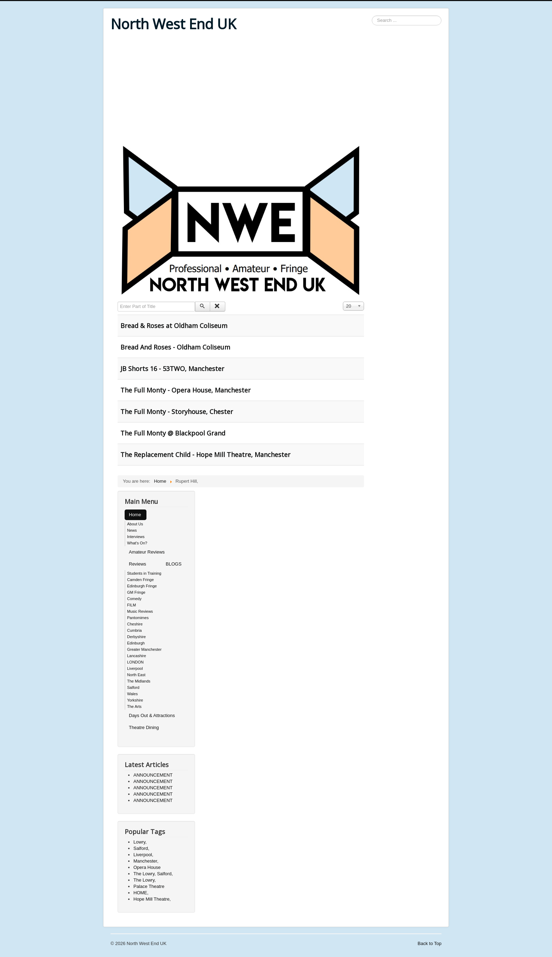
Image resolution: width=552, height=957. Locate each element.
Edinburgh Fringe (142, 586)
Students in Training (144, 573)
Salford (133, 687)
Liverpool (135, 668)
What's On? (137, 543)
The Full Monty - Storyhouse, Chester (176, 411)
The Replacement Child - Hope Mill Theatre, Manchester (205, 454)
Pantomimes (138, 618)
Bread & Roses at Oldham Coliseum (173, 325)
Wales (132, 694)
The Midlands (138, 681)
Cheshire (135, 624)
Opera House (147, 867)
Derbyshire (136, 637)
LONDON (135, 662)
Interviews (136, 537)
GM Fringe (136, 592)
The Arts (134, 706)
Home (135, 514)
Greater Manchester (144, 649)
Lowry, (139, 842)
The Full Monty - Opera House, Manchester (185, 390)
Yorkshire (135, 700)
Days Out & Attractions (152, 715)
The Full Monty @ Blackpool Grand (172, 433)
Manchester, (145, 861)
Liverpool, (143, 854)
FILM (131, 605)
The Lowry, (144, 880)
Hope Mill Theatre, (152, 899)
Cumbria (134, 630)
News (132, 530)
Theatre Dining (144, 727)
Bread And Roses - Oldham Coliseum (175, 347)
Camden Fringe (140, 580)
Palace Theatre (148, 886)
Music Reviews (140, 611)
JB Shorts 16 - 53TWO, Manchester (172, 368)
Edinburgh (136, 643)
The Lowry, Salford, (153, 873)
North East (136, 675)
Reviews (137, 564)
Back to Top (429, 943)
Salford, (141, 848)
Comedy (134, 599)
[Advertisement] (276, 88)
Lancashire (136, 656)
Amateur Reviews (147, 552)
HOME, (141, 892)
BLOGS (174, 564)
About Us (135, 524)
